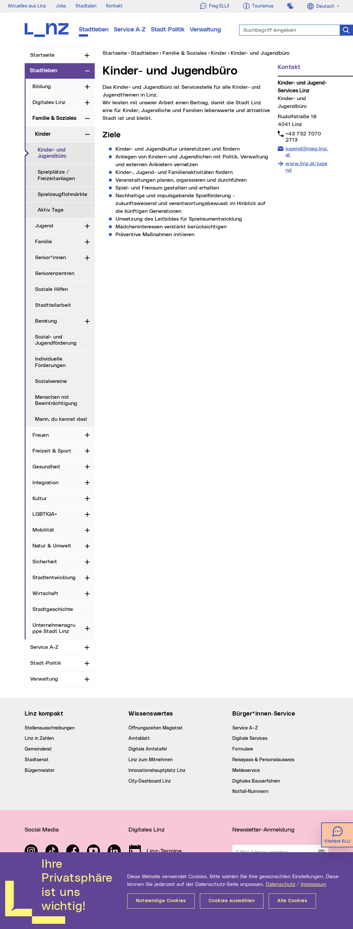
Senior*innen (50, 257)
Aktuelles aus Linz (27, 6)
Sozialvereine (51, 381)
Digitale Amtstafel (147, 749)
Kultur (39, 498)
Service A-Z (130, 30)
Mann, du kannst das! (61, 419)
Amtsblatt (139, 738)
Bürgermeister (40, 770)
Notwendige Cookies (161, 901)
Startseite (42, 55)
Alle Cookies (292, 901)
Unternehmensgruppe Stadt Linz (53, 628)
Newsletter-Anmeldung (263, 830)
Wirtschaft (45, 593)
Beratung (46, 321)
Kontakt (114, 6)
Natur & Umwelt (51, 545)
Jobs (61, 6)
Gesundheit (46, 466)
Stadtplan (86, 6)
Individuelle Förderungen (50, 362)
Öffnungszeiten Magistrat (155, 728)
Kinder (43, 134)
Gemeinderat (38, 749)
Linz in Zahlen (39, 738)
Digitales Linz (49, 102)
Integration (45, 482)
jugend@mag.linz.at (306, 151)
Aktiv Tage (51, 209)
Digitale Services (249, 738)
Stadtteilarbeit (53, 305)
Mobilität (43, 530)
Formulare (242, 749)
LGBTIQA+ (44, 514)
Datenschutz (280, 884)
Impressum (313, 884)
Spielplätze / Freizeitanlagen (56, 175)
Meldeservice (246, 770)
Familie (43, 241)
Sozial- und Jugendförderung (56, 340)
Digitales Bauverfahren (256, 781)
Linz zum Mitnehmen (150, 760)
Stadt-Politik (168, 30)
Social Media (42, 830)
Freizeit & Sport (51, 450)
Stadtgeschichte (52, 609)
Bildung (41, 86)
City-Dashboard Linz (149, 781)
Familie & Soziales (54, 118)
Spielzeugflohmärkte (62, 194)
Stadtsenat (37, 760)
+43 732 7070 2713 (303, 137)
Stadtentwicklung (54, 577)
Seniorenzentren (54, 273)
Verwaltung (205, 30)
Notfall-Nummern (250, 791)
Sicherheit (44, 561)
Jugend (44, 225)
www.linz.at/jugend (306, 166)
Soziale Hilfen (51, 289)
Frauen (40, 435)
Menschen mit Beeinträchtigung (56, 400)
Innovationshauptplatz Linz (157, 770)
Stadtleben (94, 30)
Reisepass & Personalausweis (263, 760)
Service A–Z (245, 728)
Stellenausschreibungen (50, 728)
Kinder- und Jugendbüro (66, 153)
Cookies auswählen (232, 901)
